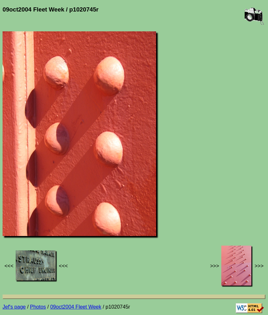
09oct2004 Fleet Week (75, 307)
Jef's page (14, 307)
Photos (38, 307)
